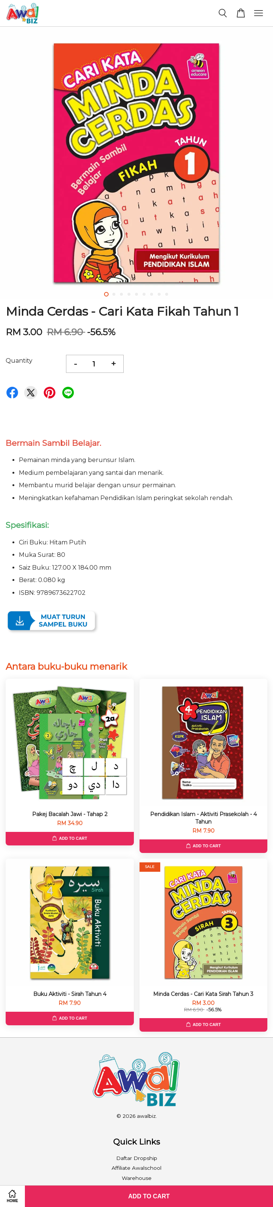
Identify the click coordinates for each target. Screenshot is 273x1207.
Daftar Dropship (136, 1158)
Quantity (19, 360)
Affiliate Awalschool (136, 1168)
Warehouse (137, 1178)
